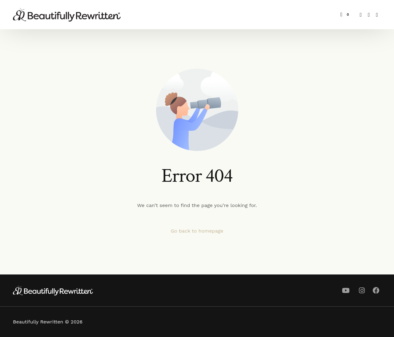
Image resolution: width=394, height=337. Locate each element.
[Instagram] (377, 14)
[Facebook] (361, 14)
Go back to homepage (197, 231)
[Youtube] (369, 14)
